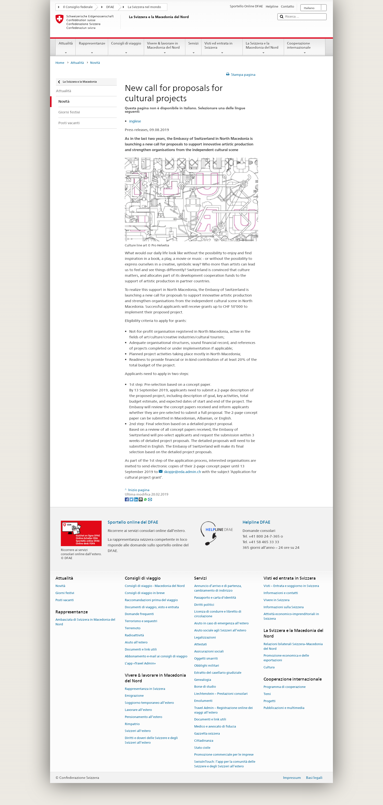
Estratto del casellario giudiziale (217, 672)
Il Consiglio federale (78, 7)
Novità (60, 586)
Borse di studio (205, 687)
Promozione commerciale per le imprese (224, 755)
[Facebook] (127, 499)
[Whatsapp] (145, 499)
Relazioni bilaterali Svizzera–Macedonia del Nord (293, 646)
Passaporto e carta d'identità (215, 597)
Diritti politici (204, 605)
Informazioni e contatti (281, 593)
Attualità (65, 48)
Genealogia (202, 680)
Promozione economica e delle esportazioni (286, 658)
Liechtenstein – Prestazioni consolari (221, 693)
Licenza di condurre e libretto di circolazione (217, 614)
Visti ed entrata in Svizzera (222, 48)
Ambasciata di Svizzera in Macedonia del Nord (85, 622)
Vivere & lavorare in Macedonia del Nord (164, 48)
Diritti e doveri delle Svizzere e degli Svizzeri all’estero (151, 740)
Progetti (270, 701)
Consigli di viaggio (126, 48)
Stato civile (202, 748)
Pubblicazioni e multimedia (284, 708)
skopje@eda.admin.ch (182, 471)
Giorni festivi (64, 593)
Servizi (193, 48)
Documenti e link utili (141, 649)
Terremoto (132, 628)
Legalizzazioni (205, 637)
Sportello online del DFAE (133, 522)
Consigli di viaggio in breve (145, 593)
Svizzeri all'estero (138, 731)
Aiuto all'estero (136, 642)
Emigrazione (134, 696)
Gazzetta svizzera (207, 733)
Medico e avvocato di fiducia (215, 726)
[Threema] (141, 499)
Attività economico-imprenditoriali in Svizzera (291, 616)
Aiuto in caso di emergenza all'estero (221, 623)
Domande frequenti (139, 614)
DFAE (110, 7)
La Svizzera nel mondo (144, 7)
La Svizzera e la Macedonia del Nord (263, 48)
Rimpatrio (132, 724)
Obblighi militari (206, 665)
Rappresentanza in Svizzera (145, 689)
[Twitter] (131, 499)
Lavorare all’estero (138, 710)
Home (59, 63)
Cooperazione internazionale (304, 48)
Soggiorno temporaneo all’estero (149, 703)
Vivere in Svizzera (276, 600)
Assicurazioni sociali (209, 651)
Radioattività (134, 635)
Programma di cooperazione (285, 687)
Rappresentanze (92, 48)
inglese (135, 121)
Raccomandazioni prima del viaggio (151, 600)
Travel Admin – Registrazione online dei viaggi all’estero (223, 710)
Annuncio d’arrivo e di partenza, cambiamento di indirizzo (218, 588)
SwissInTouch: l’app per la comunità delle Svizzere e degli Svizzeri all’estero (224, 764)
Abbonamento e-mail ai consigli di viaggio (156, 656)
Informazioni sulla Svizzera (284, 607)
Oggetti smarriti (206, 658)
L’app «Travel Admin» (140, 663)
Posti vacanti (64, 600)
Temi (267, 694)
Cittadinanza (203, 740)
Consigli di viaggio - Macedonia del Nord (155, 586)
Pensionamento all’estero (143, 717)
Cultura (269, 667)
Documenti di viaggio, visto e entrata (152, 607)
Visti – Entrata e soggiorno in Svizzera (291, 586)
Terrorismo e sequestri (141, 621)
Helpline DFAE (256, 522)
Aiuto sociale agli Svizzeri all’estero (220, 630)
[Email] (150, 499)
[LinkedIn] (136, 499)
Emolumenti (203, 701)
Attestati (200, 644)
